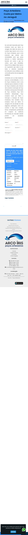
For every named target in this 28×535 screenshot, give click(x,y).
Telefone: (7, 127)
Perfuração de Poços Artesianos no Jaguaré (9, 383)
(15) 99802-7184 (14, 506)
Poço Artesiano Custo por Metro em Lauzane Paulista (9, 312)
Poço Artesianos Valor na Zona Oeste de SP (9, 408)
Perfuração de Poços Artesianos (13, 467)
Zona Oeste (9, 163)
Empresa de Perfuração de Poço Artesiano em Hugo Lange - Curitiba (9, 220)
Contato (14, 494)
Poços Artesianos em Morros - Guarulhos (9, 263)
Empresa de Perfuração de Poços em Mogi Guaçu (9, 433)
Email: (17, 122)
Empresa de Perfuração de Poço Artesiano (14, 472)
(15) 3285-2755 (15, 503)
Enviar (14, 146)
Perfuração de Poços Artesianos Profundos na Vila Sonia (9, 338)
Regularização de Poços (14, 465)
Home (14, 491)
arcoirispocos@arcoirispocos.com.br (14, 508)
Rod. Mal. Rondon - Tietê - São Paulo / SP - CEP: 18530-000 (14, 514)
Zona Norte (17, 161)
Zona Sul (15, 163)
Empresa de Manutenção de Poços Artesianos (14, 469)
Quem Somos (14, 493)
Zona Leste (9, 166)
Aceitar (13, 531)
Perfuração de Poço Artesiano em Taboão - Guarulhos (9, 450)
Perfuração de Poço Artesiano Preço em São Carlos (9, 395)
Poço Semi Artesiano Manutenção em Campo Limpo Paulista (9, 351)
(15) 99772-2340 (14, 501)
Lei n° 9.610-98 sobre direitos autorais (14, 195)
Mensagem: (8, 132)
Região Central (10, 161)
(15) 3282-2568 (15, 504)
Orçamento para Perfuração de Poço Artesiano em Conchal (9, 251)
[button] (26, 2)
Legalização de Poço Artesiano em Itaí (9, 299)
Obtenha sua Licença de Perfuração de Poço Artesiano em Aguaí (9, 209)
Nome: (7, 122)
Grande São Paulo (10, 168)
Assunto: (17, 127)
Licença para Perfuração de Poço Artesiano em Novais (9, 325)
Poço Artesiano (13, 464)
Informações (14, 496)
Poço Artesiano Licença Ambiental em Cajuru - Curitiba (9, 423)
